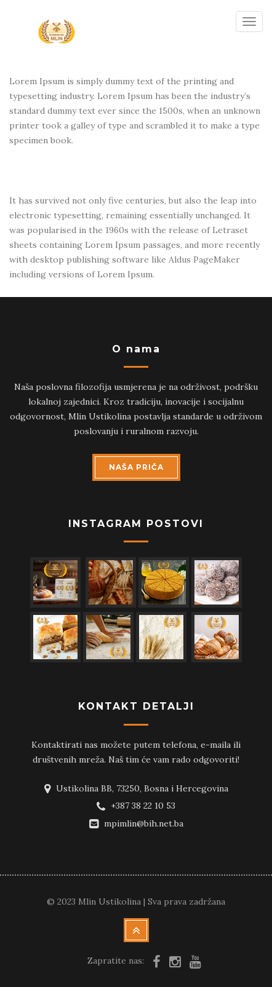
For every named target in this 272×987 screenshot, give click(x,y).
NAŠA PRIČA (136, 467)
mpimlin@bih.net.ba (143, 823)
